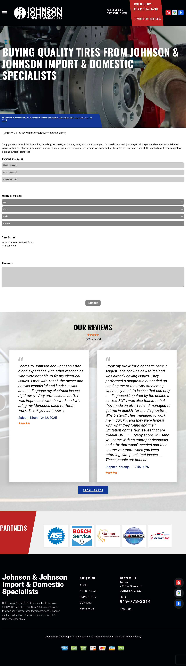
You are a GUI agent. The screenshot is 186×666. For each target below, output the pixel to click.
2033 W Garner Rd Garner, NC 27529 (67, 118)
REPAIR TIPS (88, 596)
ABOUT (84, 585)
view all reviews (93, 490)
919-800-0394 (153, 18)
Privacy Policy (133, 636)
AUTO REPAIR (89, 591)
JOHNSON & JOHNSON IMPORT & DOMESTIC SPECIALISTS (35, 133)
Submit (93, 303)
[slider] (93, 335)
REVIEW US (87, 608)
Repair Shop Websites (77, 636)
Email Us (126, 609)
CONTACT (86, 602)
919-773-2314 (150, 9)
